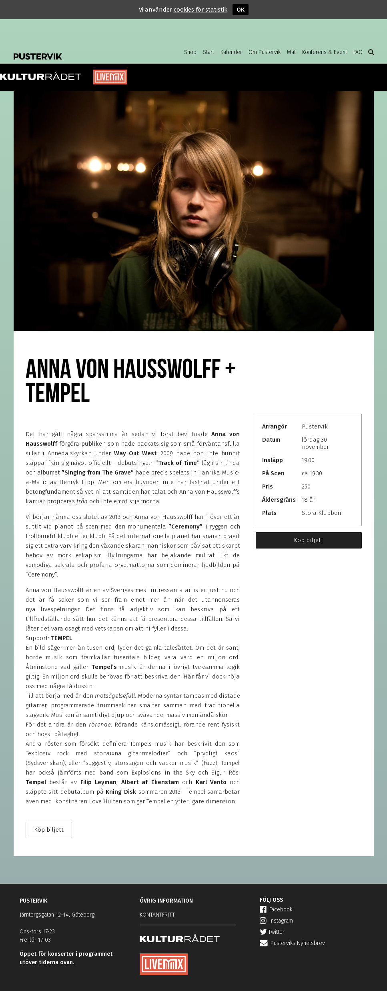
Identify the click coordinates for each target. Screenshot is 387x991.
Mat (291, 52)
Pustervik (78, 50)
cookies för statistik (200, 9)
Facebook (276, 909)
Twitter (272, 932)
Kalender (231, 52)
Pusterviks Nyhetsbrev (292, 943)
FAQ (358, 52)
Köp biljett (308, 540)
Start (208, 52)
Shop (190, 52)
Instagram (276, 920)
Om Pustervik (265, 52)
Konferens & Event (324, 52)
